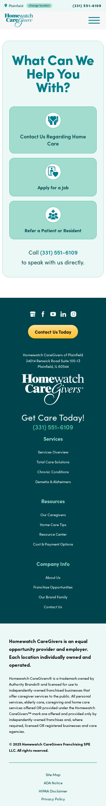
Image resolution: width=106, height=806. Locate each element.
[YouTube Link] (53, 314)
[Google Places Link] (33, 314)
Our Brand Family (53, 596)
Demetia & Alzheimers (53, 481)
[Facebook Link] (43, 314)
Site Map (53, 774)
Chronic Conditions (53, 471)
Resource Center (53, 534)
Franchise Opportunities (53, 587)
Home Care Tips (53, 524)
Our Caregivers (53, 514)
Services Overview (53, 452)
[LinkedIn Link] (63, 314)
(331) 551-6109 (87, 5)
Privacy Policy (53, 798)
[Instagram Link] (73, 314)
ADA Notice (53, 782)
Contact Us (53, 606)
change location (39, 5)
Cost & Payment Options (53, 544)
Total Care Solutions (53, 461)
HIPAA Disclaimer (53, 791)
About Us (53, 577)
